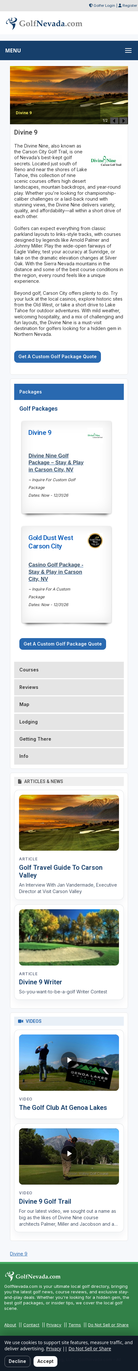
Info (23, 756)
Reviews (28, 687)
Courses (29, 669)
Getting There (35, 739)
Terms (74, 1324)
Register (130, 5)
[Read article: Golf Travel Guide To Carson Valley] (69, 823)
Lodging (28, 721)
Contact (31, 1324)
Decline (17, 1361)
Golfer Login (104, 5)
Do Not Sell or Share (108, 1324)
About (10, 1324)
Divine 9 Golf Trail (45, 1201)
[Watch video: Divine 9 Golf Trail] (69, 1156)
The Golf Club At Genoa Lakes (63, 1107)
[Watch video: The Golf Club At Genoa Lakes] (69, 1062)
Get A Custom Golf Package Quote (57, 356)
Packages (30, 391)
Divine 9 (18, 1253)
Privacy (53, 1324)
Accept (45, 1361)
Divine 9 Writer (40, 982)
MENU (13, 50)
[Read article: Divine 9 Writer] (69, 937)
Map (24, 704)
